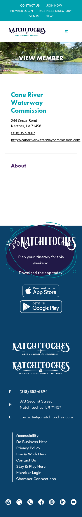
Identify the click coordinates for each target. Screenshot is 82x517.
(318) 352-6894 (34, 391)
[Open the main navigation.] (66, 31)
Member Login (21, 11)
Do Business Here (31, 441)
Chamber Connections (36, 478)
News (49, 16)
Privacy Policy (28, 448)
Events (33, 16)
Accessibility (27, 435)
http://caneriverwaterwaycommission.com (45, 140)
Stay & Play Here (30, 466)
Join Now (54, 5)
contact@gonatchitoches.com (46, 417)
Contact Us (30, 5)
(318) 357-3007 (23, 133)
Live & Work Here (31, 454)
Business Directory (55, 11)
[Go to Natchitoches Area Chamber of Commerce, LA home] (27, 32)
